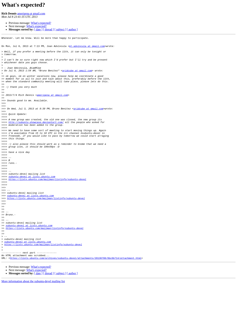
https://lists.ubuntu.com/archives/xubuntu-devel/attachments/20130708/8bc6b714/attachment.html (75, 302)
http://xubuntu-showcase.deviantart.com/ (36, 139)
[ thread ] (48, 29)
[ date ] (38, 29)
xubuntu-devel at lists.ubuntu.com (32, 204)
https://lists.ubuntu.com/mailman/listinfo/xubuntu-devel (47, 208)
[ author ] (72, 29)
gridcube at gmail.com (77, 77)
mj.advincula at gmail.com (87, 48)
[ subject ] (60, 29)
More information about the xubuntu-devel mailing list (33, 325)
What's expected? (41, 22)
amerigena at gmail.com (31, 13)
